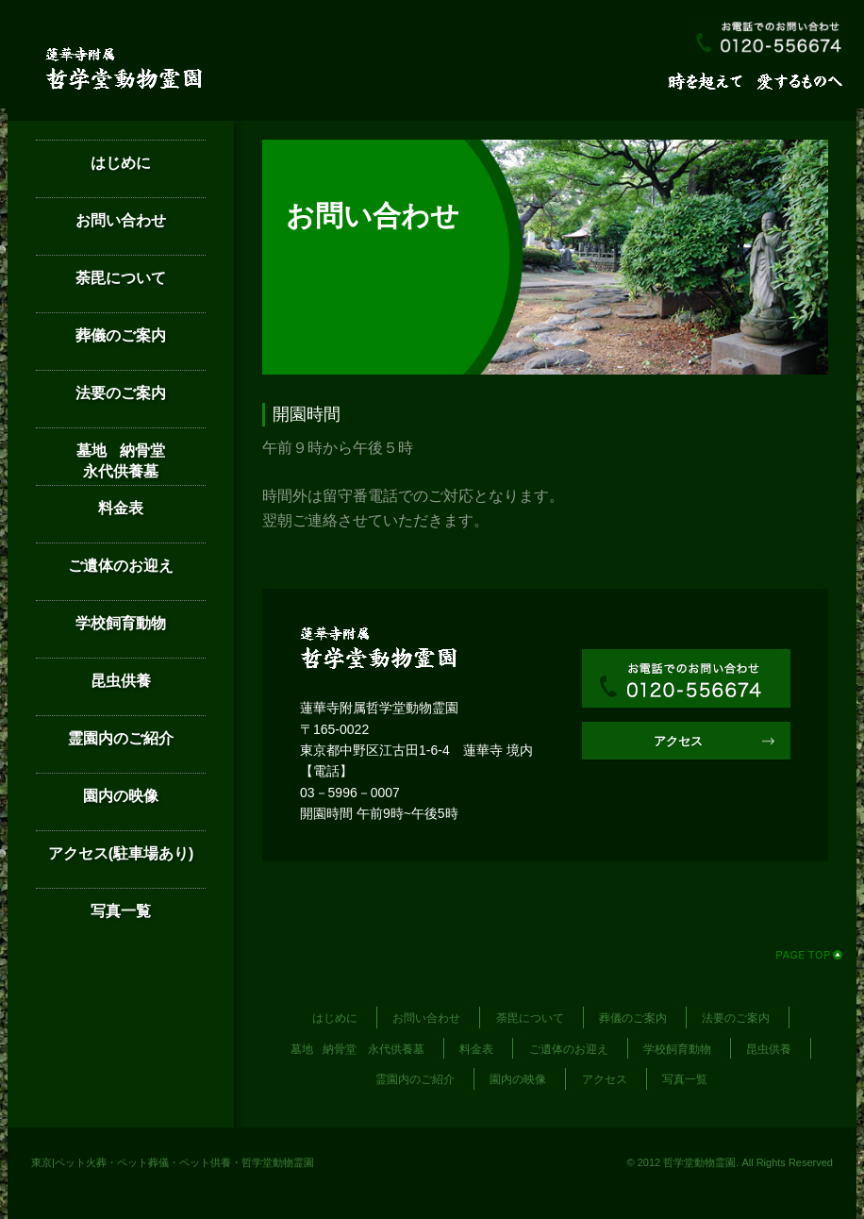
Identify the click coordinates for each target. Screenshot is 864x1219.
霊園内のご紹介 (121, 738)
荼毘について (120, 278)
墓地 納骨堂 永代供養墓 (141, 461)
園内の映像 (120, 796)
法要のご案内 (120, 393)
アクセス (678, 741)
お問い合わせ (120, 220)
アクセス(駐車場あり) (121, 853)
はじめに (121, 163)
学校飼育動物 (120, 623)
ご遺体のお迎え (121, 566)
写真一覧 (121, 911)
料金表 (120, 508)
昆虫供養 (121, 681)
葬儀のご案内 (120, 335)
